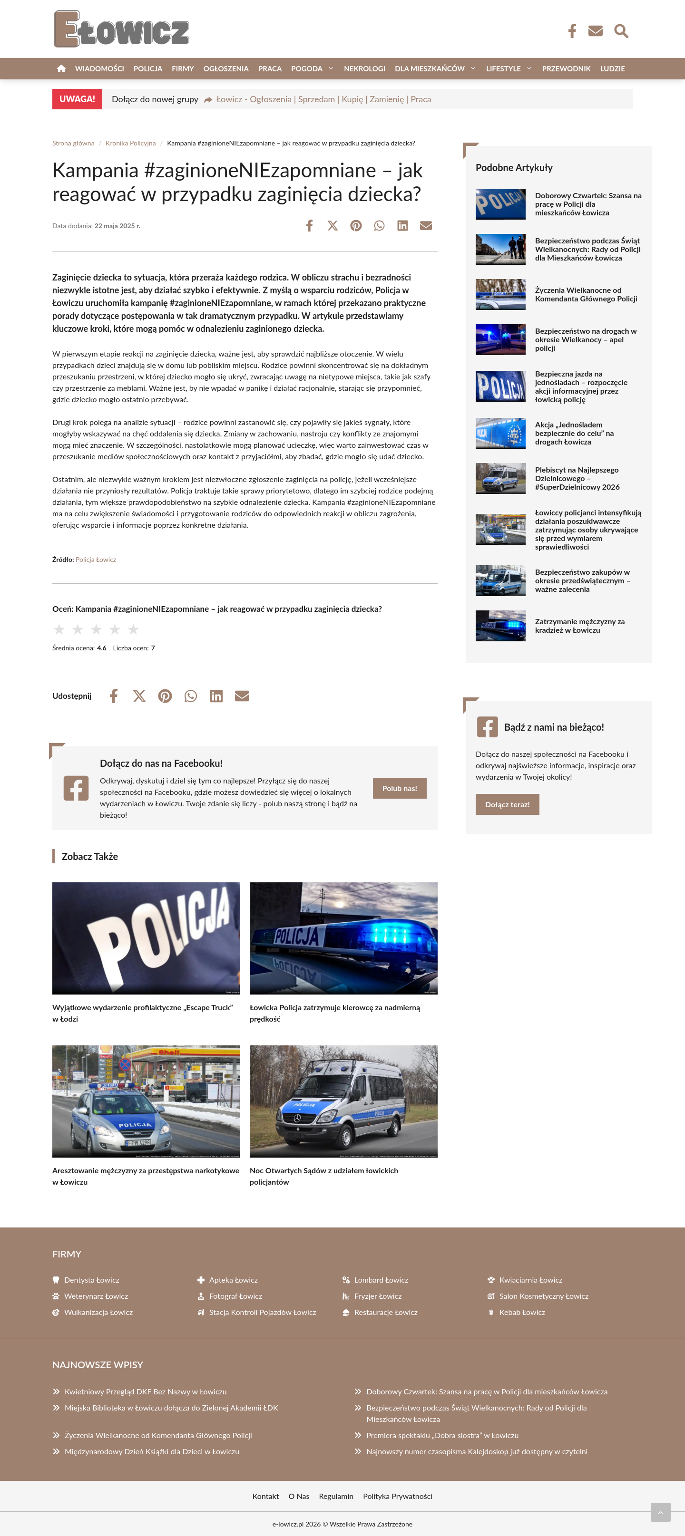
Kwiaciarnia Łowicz (530, 1279)
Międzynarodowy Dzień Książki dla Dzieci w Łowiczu (152, 1451)
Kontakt (266, 1495)
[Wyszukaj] (621, 30)
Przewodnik (566, 68)
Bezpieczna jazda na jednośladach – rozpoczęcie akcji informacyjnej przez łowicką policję (581, 386)
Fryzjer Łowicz (377, 1295)
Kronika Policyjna (131, 143)
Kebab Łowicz (522, 1311)
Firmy (183, 68)
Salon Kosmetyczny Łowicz (543, 1295)
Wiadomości (99, 68)
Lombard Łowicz (381, 1279)
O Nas (299, 1495)
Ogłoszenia (226, 68)
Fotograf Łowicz (235, 1295)
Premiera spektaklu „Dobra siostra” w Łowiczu (442, 1434)
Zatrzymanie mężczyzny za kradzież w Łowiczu (580, 625)
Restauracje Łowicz (386, 1311)
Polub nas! (399, 787)
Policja (148, 68)
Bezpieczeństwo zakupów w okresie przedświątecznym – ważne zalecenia (583, 580)
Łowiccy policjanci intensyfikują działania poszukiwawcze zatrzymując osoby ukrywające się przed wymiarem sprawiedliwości (588, 529)
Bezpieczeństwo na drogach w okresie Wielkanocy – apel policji (586, 339)
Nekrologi (364, 68)
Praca (270, 68)
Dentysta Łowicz (91, 1279)
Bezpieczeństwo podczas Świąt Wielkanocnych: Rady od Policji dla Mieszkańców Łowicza (588, 249)
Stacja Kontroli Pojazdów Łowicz (262, 1311)
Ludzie (612, 68)
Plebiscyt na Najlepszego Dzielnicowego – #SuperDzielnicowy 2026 (577, 478)
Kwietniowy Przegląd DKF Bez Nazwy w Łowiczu (146, 1391)
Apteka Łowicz (233, 1279)
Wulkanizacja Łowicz (98, 1311)
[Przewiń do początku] (661, 1512)
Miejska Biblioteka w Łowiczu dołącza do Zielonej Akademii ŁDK (171, 1407)
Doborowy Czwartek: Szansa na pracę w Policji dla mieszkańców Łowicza (588, 204)
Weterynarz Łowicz (96, 1295)
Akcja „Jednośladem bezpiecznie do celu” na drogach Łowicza (574, 433)
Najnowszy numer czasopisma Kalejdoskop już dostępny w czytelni (476, 1451)
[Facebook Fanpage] (569, 31)
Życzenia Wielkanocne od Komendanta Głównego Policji (586, 294)
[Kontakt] (595, 31)
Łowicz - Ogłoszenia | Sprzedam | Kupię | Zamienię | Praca (323, 99)
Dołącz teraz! (507, 804)
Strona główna (73, 143)
